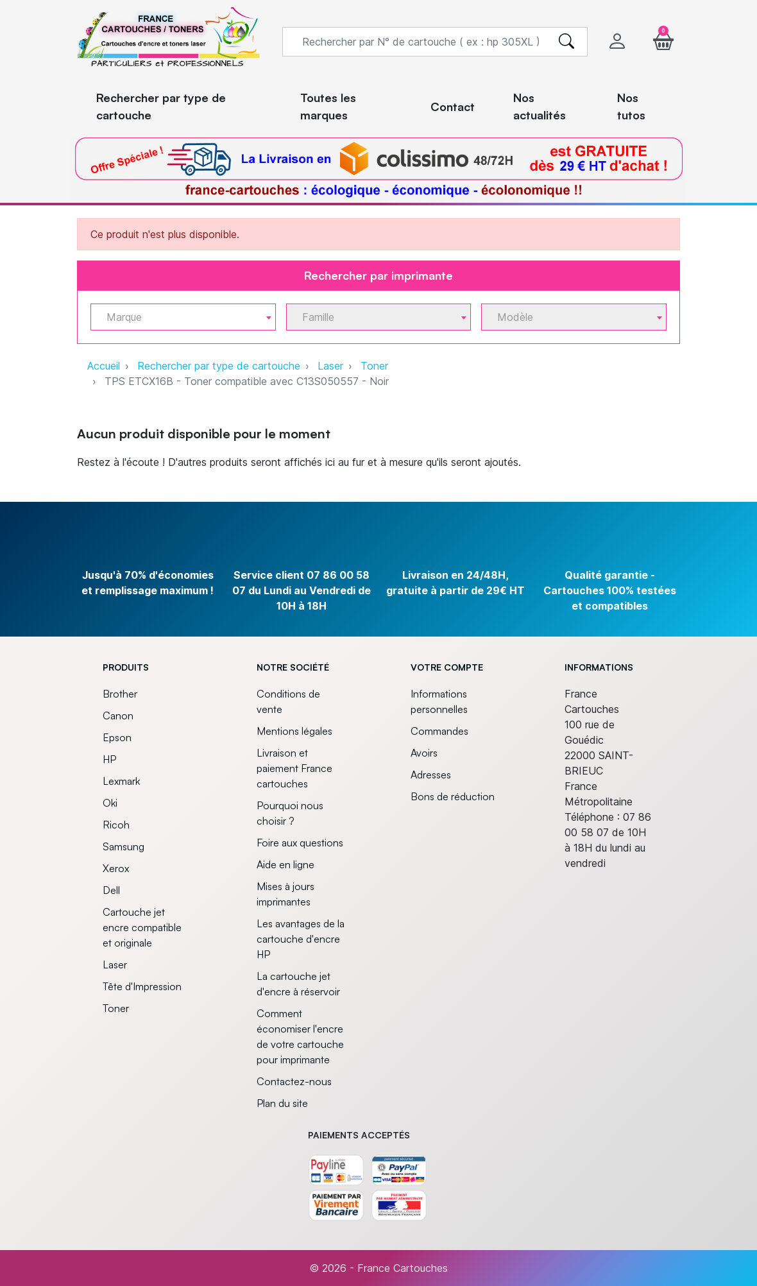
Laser (330, 365)
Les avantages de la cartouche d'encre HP (300, 939)
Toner (374, 365)
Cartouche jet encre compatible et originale (142, 927)
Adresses (431, 774)
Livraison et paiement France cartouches (294, 768)
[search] (566, 41)
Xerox (116, 868)
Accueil (103, 365)
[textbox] (178, 317)
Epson (117, 737)
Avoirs (424, 752)
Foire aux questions (300, 842)
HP (109, 759)
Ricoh (116, 824)
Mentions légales (294, 730)
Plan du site (282, 1103)
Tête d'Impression (142, 986)
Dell (111, 890)
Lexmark (121, 781)
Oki (110, 802)
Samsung (123, 846)
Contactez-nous (294, 1081)
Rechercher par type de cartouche (218, 365)
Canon (118, 715)
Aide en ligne (285, 864)
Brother (120, 693)
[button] (663, 41)
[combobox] (183, 317)
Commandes (439, 730)
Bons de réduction (453, 796)
